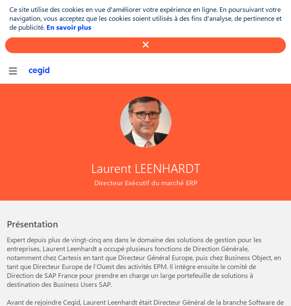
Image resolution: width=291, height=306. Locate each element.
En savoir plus (68, 27)
